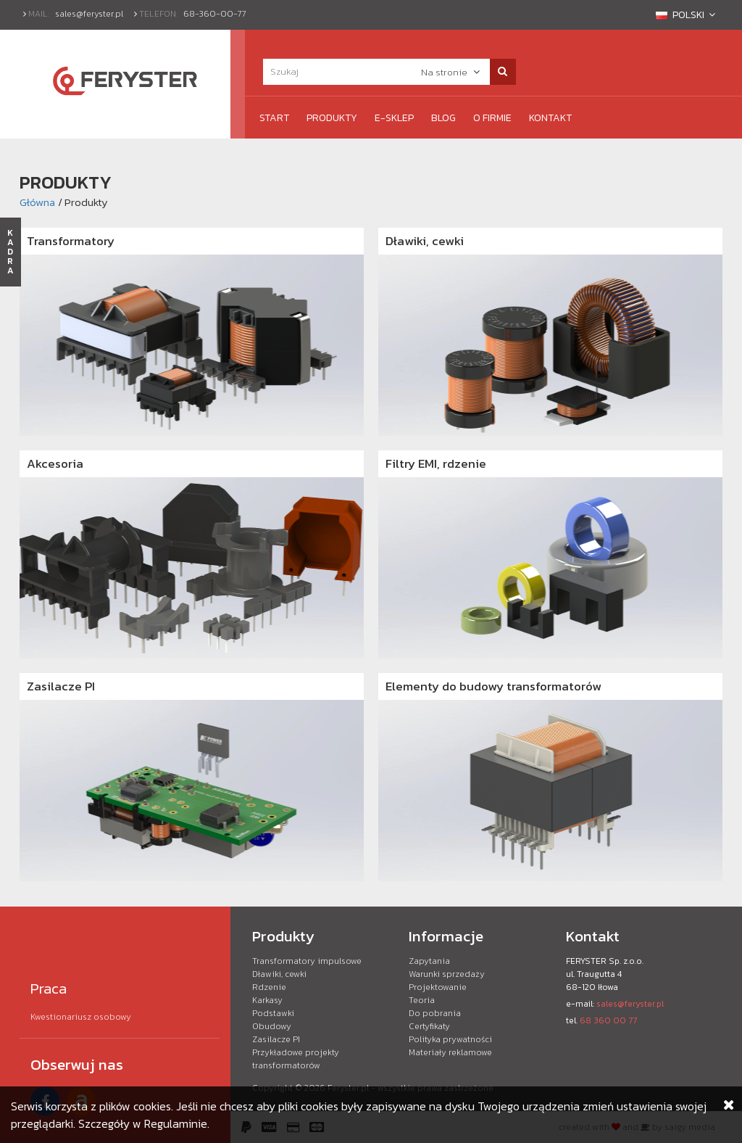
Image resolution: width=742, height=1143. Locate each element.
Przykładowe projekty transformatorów (295, 1059)
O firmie (492, 117)
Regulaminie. (176, 1123)
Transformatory (70, 240)
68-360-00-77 (214, 13)
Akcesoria (55, 463)
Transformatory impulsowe (307, 960)
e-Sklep (394, 117)
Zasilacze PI (61, 686)
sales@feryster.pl (89, 13)
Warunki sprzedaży (447, 974)
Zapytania (429, 960)
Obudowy (271, 1026)
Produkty (332, 117)
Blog (443, 117)
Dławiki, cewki (424, 240)
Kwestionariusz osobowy (80, 1016)
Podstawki (273, 1013)
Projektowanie (438, 987)
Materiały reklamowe (450, 1052)
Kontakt (550, 117)
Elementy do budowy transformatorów (493, 686)
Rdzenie (269, 987)
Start (274, 117)
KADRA (10, 251)
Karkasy (267, 1000)
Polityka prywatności (450, 1039)
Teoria (422, 1000)
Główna (37, 202)
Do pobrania (435, 1013)
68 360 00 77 (608, 1020)
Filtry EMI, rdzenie (435, 463)
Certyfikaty (429, 1026)
